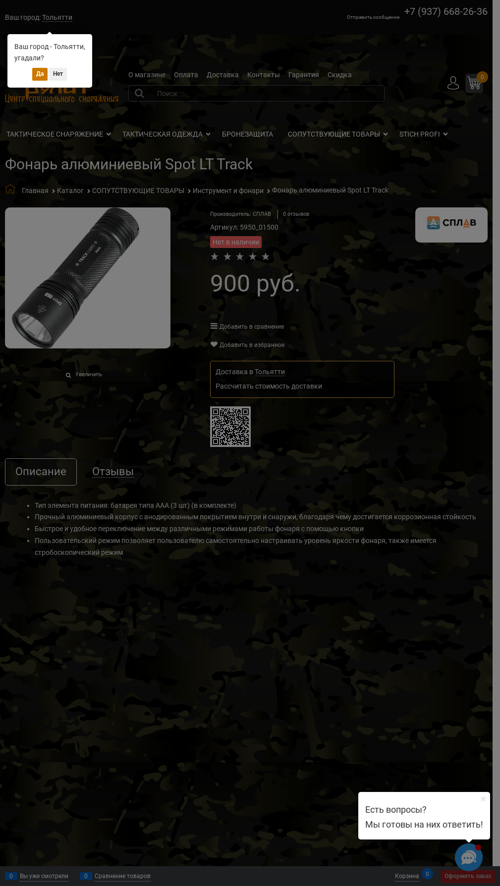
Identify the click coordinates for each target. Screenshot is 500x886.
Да (40, 73)
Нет (58, 73)
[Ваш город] (483, 799)
